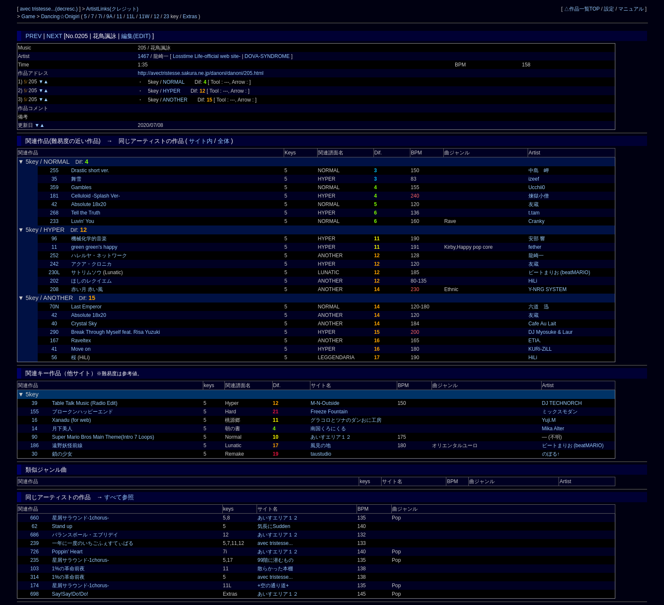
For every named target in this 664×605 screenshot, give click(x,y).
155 (34, 412)
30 (34, 454)
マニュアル (631, 9)
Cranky (536, 221)
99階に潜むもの (275, 560)
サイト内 (201, 141)
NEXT (54, 36)
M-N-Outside (324, 403)
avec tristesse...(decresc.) (49, 9)
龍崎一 (536, 255)
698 (34, 594)
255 (54, 170)
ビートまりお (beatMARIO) (559, 272)
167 (54, 341)
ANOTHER (175, 100)
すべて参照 (119, 497)
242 (54, 264)
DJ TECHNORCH (562, 403)
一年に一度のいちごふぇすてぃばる (92, 543)
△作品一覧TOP (582, 9)
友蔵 (533, 204)
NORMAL (174, 82)
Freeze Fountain (328, 412)
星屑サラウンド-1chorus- (80, 518)
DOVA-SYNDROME (267, 56)
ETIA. (534, 341)
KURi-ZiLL (540, 349)
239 (34, 543)
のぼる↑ (551, 454)
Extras (190, 16)
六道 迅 (538, 307)
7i (100, 16)
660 (34, 518)
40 (54, 324)
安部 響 (536, 239)
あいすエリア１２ (330, 437)
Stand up (62, 526)
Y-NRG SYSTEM (547, 289)
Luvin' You (82, 221)
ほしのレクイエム (91, 281)
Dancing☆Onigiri (61, 16)
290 (54, 332)
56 (54, 357)
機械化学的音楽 (89, 239)
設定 (609, 9)
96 (54, 239)
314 (34, 577)
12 (156, 16)
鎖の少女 (62, 454)
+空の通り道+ (273, 585)
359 (54, 187)
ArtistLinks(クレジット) (112, 9)
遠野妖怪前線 (67, 445)
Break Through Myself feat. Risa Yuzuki (115, 332)
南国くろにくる (328, 429)
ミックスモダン (560, 412)
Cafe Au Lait (542, 324)
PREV (33, 36)
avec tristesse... (275, 543)
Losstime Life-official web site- (207, 56)
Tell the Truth (85, 213)
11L (130, 16)
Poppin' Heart (67, 552)
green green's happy (94, 247)
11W (144, 16)
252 (54, 255)
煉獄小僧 (538, 196)
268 (54, 213)
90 (34, 437)
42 (54, 204)
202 (54, 281)
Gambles (81, 187)
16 (34, 420)
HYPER (171, 91)
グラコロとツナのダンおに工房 (346, 420)
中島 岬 (538, 170)
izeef (533, 179)
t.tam (534, 213)
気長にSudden (273, 526)
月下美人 (62, 429)
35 (54, 179)
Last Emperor (86, 307)
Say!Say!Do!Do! (70, 594)
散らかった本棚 (275, 569)
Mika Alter (553, 429)
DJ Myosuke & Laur (550, 332)
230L (54, 272)
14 (34, 429)
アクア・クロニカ (91, 264)
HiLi (532, 281)
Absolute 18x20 (88, 204)
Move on (81, 349)
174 (34, 585)
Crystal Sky (84, 324)
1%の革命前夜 (68, 569)
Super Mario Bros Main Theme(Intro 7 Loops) (103, 437)
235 (34, 560)
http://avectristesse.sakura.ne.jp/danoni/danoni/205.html (200, 73)
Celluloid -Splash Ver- (95, 196)
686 (34, 535)
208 (54, 289)
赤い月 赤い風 (87, 289)
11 (119, 16)
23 (166, 16)
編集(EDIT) (135, 36)
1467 (143, 56)
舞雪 (76, 179)
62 (34, 526)
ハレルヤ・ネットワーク (99, 255)
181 (54, 196)
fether (535, 247)
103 (34, 569)
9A (109, 16)
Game (29, 16)
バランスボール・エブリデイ (85, 535)
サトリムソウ (86, 272)
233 (54, 221)
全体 (224, 141)
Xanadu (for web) (71, 420)
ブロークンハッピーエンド (82, 412)
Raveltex (81, 341)
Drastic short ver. (90, 170)
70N (54, 307)
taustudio (320, 454)
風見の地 (320, 445)
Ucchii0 (536, 187)
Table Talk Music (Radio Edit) (85, 403)
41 (54, 349)
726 (34, 552)
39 (34, 403)
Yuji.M (549, 420)
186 (34, 445)
